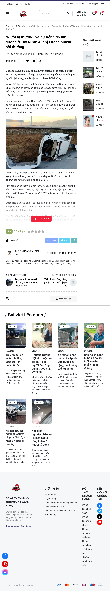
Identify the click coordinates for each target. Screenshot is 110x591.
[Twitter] (66, 253)
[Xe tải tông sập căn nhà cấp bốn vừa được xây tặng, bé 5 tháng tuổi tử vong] (68, 335)
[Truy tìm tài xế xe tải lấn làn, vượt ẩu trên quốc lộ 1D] (16, 335)
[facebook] (60, 253)
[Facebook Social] (99, 505)
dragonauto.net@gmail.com (93, 4)
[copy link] (41, 61)
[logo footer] (19, 487)
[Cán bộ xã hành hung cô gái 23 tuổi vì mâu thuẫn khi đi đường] (94, 335)
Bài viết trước (16, 275)
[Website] (63, 253)
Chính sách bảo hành (86, 509)
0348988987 (72, 4)
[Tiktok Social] (99, 516)
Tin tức (12, 327)
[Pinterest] (69, 253)
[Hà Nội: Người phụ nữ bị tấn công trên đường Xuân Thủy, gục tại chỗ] (88, 88)
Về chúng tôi (50, 494)
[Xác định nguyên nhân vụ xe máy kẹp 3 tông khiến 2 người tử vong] (42, 411)
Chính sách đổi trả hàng (86, 533)
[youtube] (75, 253)
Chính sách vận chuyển (86, 521)
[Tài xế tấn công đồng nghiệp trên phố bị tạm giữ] (88, 56)
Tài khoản (9, 4)
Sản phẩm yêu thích (23, 4)
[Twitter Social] (99, 511)
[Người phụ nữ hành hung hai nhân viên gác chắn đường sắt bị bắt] (88, 121)
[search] (56, 13)
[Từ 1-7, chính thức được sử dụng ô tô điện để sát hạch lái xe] (88, 72)
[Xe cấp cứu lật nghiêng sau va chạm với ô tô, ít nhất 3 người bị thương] (16, 411)
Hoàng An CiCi (27, 54)
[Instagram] (72, 253)
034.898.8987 (59, 506)
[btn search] (68, 13)
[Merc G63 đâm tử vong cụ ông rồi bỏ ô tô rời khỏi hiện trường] (88, 105)
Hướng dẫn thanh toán (87, 561)
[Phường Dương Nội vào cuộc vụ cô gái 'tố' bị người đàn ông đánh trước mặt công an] (42, 335)
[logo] (23, 13)
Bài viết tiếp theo (64, 275)
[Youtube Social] (99, 522)
